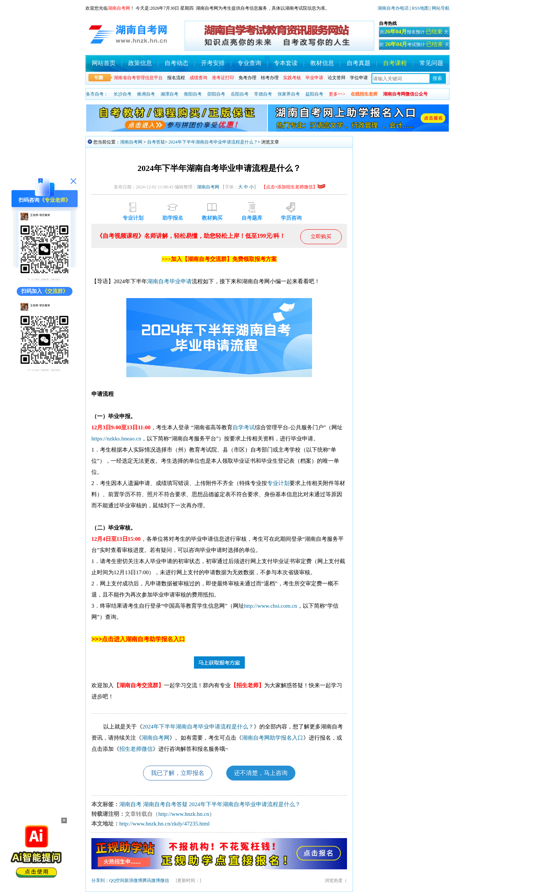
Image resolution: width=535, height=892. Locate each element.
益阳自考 (314, 94)
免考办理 (247, 77)
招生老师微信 (136, 749)
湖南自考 (158, 281)
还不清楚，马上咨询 (261, 773)
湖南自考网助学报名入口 (272, 738)
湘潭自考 (169, 94)
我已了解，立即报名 (177, 773)
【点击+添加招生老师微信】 (293, 187)
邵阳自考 (216, 94)
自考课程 (395, 63)
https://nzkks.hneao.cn (116, 439)
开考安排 (213, 63)
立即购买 (321, 236)
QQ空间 (116, 880)
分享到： (100, 880)
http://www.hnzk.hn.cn (183, 814)
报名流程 (176, 77)
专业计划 (278, 483)
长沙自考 (123, 94)
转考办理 (270, 77)
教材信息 (322, 63)
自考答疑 (156, 142)
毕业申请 (180, 281)
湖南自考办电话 (393, 8)
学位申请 (359, 77)
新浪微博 (133, 880)
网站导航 (441, 8)
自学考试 (244, 427)
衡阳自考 (193, 94)
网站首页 (104, 63)
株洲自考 (146, 94)
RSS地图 (420, 8)
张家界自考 (289, 94)
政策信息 (140, 63)
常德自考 (263, 94)
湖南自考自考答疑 (165, 804)
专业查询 (249, 63)
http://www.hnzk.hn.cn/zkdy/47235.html (164, 824)
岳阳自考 (240, 94)
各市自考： (97, 94)
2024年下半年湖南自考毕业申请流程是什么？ (213, 142)
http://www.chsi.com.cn (270, 606)
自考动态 (176, 63)
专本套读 (286, 63)
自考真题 (358, 63)
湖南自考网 (131, 142)
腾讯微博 (151, 880)
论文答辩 (337, 77)
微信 (164, 880)
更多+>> (337, 94)
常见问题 (431, 63)
